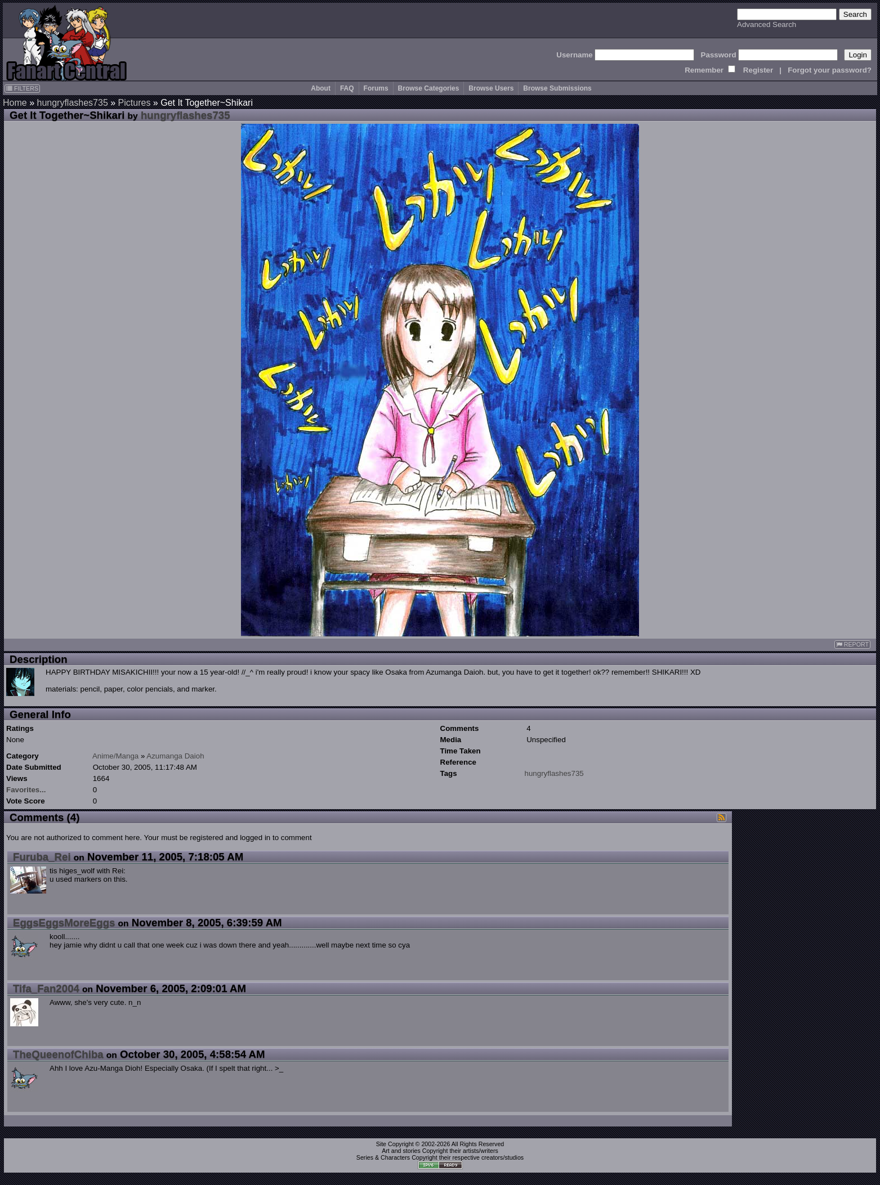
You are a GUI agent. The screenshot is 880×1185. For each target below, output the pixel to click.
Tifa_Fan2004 (46, 988)
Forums (376, 88)
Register (758, 70)
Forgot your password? (830, 70)
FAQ (347, 88)
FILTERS (22, 88)
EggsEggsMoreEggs (64, 922)
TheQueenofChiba (58, 1054)
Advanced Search (766, 24)
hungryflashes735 (72, 102)
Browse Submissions (557, 88)
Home (15, 102)
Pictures (134, 102)
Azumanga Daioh (175, 756)
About (320, 88)
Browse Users (490, 88)
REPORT (852, 644)
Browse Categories (428, 88)
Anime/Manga (115, 756)
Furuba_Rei (42, 857)
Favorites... (26, 789)
